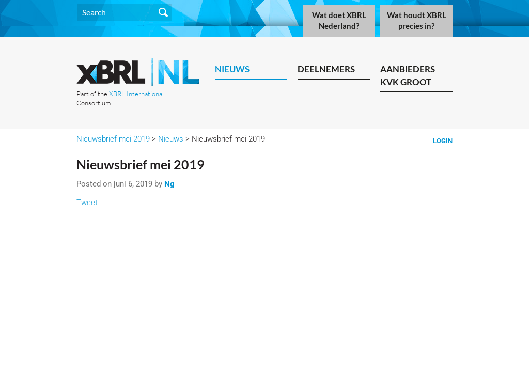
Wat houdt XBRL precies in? (416, 20)
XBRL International (136, 93)
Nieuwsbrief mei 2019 (113, 139)
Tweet (87, 202)
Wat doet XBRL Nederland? (339, 20)
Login (443, 141)
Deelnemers (326, 69)
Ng (169, 184)
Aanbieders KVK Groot (407, 75)
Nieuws (232, 69)
